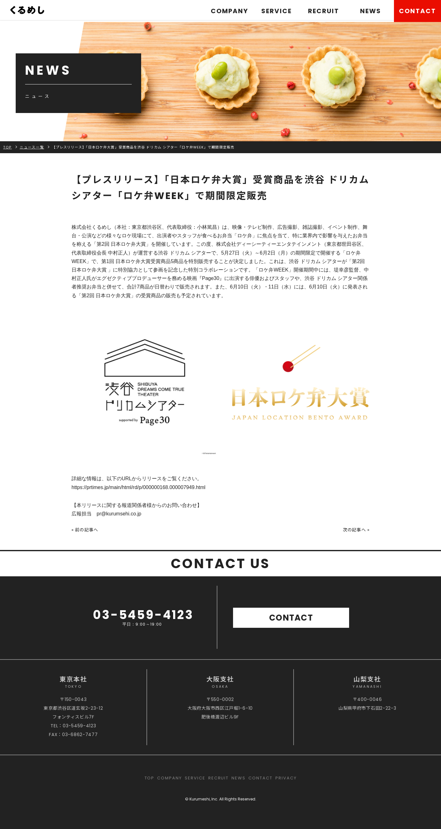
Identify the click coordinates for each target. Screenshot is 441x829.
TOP (150, 778)
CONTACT (417, 11)
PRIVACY (286, 778)
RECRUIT (323, 11)
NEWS (370, 11)
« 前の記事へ (85, 530)
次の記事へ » (356, 530)
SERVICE (276, 11)
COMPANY (229, 11)
